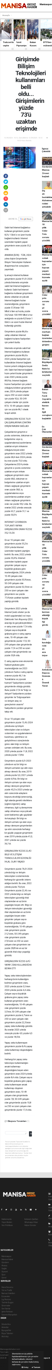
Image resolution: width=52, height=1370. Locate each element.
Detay (25, 1367)
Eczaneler (6, 1296)
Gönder (31, 1134)
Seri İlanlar (6, 1308)
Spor (4, 1275)
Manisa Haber (7, 1259)
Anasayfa (6, 15)
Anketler (5, 1327)
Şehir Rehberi (7, 1312)
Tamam (36, 1367)
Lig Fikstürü (6, 1299)
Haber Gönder (30, 1225)
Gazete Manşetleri (9, 1315)
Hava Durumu (7, 1287)
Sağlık (4, 1268)
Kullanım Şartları (31, 1219)
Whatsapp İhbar (31, 1222)
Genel (4, 1278)
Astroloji (5, 1336)
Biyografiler (6, 1330)
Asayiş (4, 1265)
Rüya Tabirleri (7, 1333)
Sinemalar (6, 1305)
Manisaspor (46, 4)
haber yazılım (6, 1364)
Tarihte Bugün (8, 1302)
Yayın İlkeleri (7, 1222)
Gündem (5, 1262)
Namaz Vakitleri (8, 1293)
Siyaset (5, 1271)
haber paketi (5, 1361)
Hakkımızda (7, 1219)
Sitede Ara (6, 1324)
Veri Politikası (7, 1225)
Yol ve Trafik (7, 1290)
